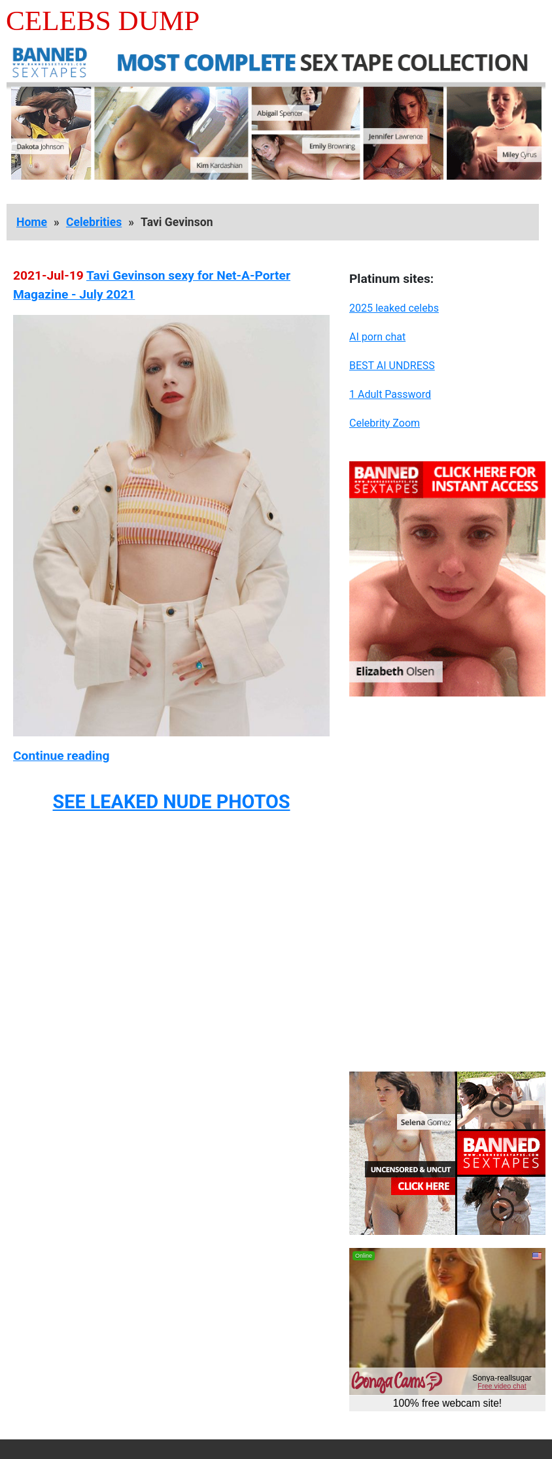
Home (31, 222)
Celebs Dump (102, 20)
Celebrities (94, 222)
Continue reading (61, 755)
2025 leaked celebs (394, 308)
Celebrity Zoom (384, 423)
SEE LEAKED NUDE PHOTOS (171, 802)
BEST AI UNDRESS (392, 365)
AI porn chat (377, 337)
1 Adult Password (390, 394)
